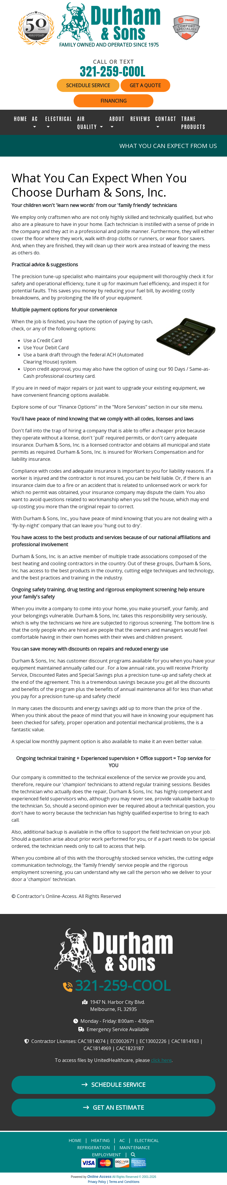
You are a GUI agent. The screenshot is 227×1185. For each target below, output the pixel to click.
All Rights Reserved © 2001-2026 (134, 1177)
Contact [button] (165, 118)
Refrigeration (93, 1148)
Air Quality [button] (87, 122)
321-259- (113, 71)
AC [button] (35, 118)
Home (20, 118)
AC (122, 1141)
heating (100, 1141)
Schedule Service (87, 85)
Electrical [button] (58, 118)
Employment (106, 1155)
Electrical (146, 1141)
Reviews (140, 118)
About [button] (117, 118)
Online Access (99, 1177)
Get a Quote (146, 85)
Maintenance (134, 1148)
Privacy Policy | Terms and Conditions (113, 1182)
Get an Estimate (113, 1108)
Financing (113, 101)
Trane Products (193, 122)
